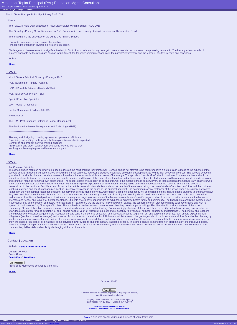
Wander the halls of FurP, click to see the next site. (109, 309)
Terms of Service (54, 323)
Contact (29, 10)
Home (12, 64)
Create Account (25, 321)
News (5, 10)
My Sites (57, 321)
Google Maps (15, 257)
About (66, 321)
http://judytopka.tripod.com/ (32, 246)
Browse (47, 321)
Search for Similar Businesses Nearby (109, 306)
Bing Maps (29, 257)
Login (13, 321)
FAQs (12, 10)
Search (38, 321)
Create (87, 317)
